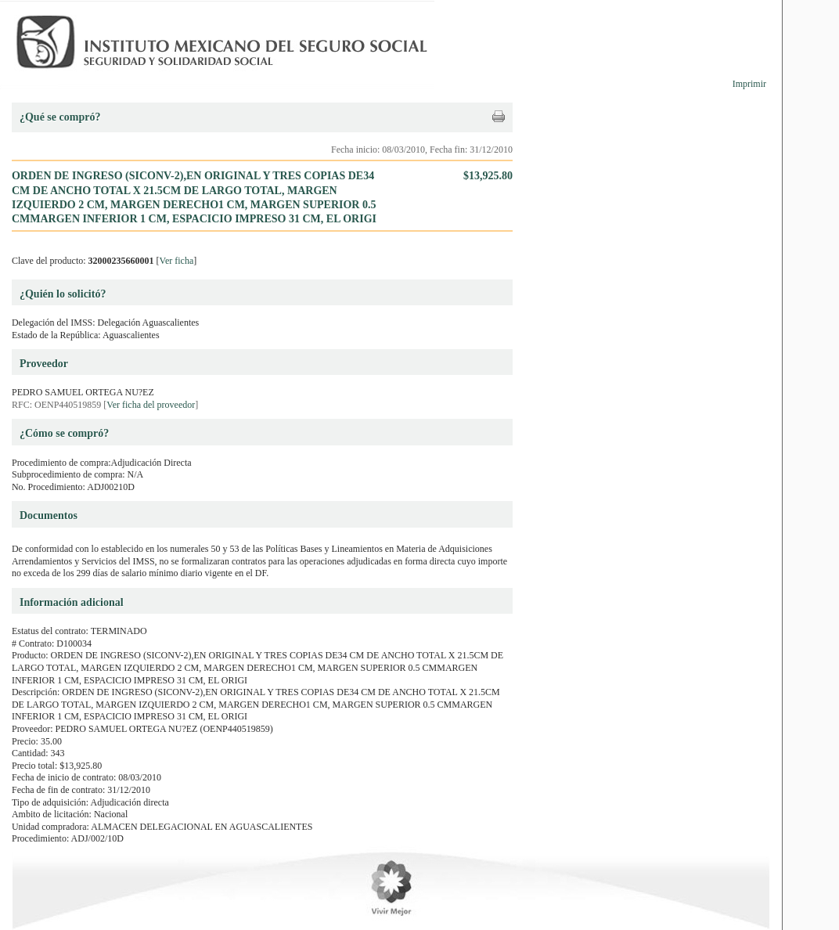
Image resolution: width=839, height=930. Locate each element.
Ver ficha (177, 260)
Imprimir (749, 83)
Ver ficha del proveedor (150, 404)
